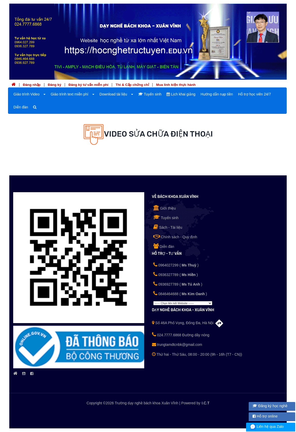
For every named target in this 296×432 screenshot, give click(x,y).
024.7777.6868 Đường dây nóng (180, 335)
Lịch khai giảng (180, 94)
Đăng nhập (32, 85)
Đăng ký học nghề (270, 406)
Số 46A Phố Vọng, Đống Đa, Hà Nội (188, 323)
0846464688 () (180, 293)
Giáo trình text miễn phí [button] (69, 94)
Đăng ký (54, 85)
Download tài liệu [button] (113, 94)
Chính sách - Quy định (175, 236)
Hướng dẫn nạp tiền (217, 94)
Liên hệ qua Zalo (267, 426)
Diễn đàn (20, 107)
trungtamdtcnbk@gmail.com (177, 344)
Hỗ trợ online (265, 416)
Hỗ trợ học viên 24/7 (254, 94)
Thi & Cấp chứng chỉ (132, 85)
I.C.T (205, 403)
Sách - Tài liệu (167, 226)
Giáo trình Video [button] (26, 94)
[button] (44, 94)
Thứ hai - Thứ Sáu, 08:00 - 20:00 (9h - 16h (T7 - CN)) (197, 354)
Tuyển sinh (150, 94)
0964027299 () (176, 264)
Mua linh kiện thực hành (176, 85)
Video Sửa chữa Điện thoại (158, 133)
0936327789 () (175, 274)
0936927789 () (177, 283)
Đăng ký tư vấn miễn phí (88, 85)
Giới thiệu (164, 207)
